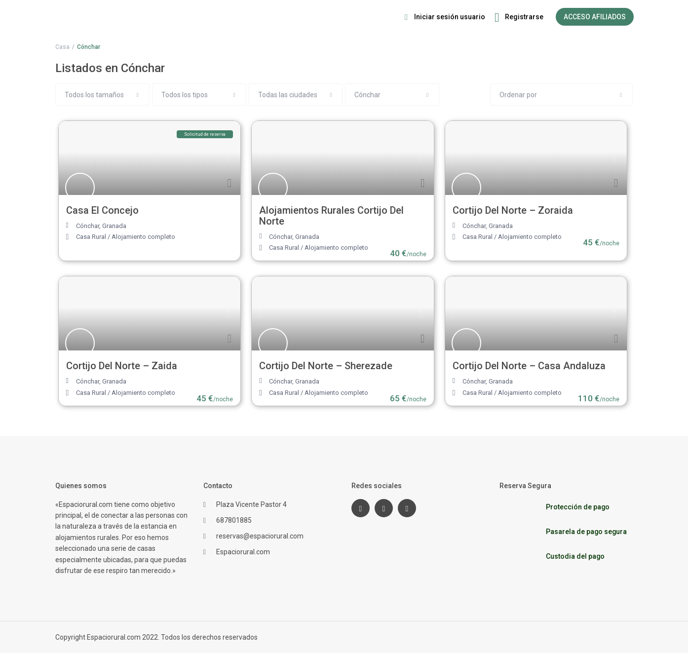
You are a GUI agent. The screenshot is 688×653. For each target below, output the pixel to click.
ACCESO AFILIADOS (595, 17)
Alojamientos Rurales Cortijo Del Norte (331, 216)
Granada (114, 226)
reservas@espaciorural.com (260, 536)
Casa (62, 46)
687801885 (234, 520)
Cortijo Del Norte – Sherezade (325, 365)
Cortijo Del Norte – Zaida (121, 365)
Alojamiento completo (143, 236)
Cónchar (87, 226)
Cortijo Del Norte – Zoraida (513, 210)
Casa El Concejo (102, 210)
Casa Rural (91, 236)
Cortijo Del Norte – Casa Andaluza (529, 365)
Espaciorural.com (243, 552)
